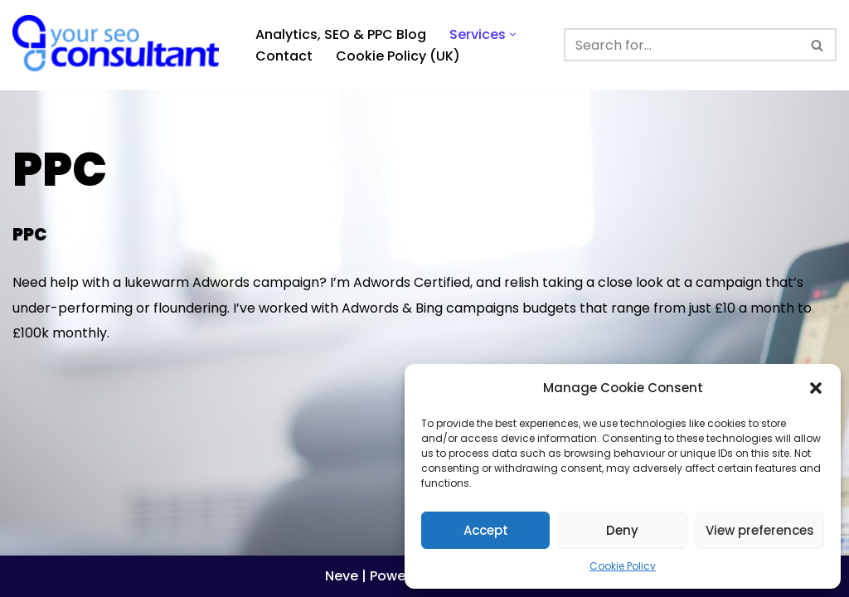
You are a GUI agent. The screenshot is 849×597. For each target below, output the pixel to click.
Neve (341, 575)
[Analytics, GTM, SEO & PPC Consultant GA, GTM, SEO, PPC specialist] (119, 45)
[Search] (681, 44)
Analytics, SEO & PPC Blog (340, 34)
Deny (622, 530)
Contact (284, 56)
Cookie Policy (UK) (398, 56)
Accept (485, 530)
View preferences (760, 530)
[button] (816, 388)
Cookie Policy (622, 566)
